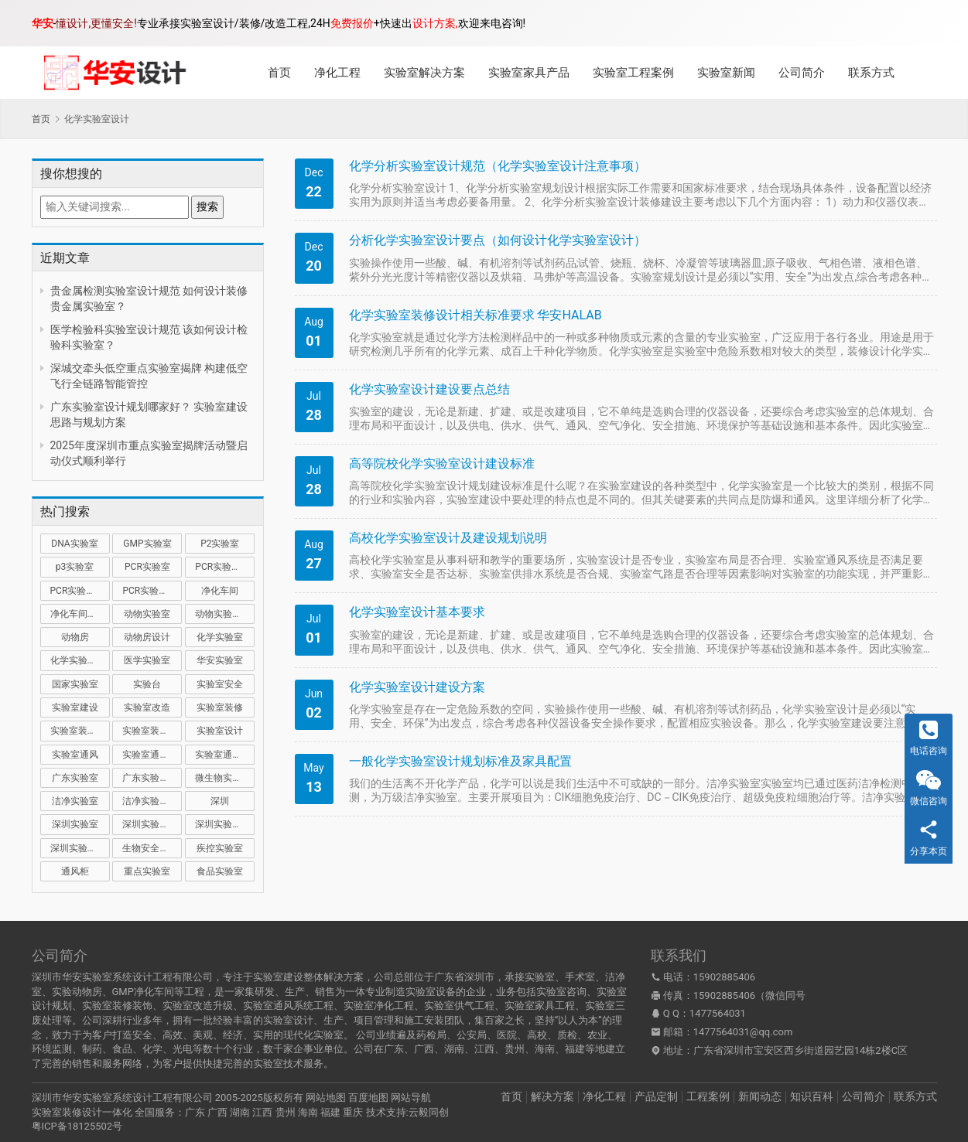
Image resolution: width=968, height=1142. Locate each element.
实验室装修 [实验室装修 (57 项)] (220, 707)
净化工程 (337, 73)
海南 (308, 1112)
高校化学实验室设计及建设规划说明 (448, 537)
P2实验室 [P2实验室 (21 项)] (219, 543)
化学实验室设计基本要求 (417, 612)
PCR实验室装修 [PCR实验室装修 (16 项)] (80, 590)
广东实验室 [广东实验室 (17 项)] (75, 777)
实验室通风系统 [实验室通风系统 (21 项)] (152, 754)
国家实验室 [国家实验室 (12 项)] (75, 684)
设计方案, (435, 23)
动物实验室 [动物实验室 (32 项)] (147, 613)
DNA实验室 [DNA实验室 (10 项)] (74, 543)
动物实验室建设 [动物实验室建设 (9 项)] (225, 613)
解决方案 (552, 1096)
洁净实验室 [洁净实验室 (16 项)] (75, 801)
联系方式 (871, 73)
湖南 (240, 1112)
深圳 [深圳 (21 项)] (219, 801)
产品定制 (656, 1096)
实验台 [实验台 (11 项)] (147, 684)
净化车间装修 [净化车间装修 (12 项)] (78, 613)
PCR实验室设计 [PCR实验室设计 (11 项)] (152, 590)
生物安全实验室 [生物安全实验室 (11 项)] (152, 848)
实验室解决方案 (424, 73)
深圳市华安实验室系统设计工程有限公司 (122, 1097)
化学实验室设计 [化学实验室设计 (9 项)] (80, 660)
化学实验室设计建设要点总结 (429, 389)
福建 (330, 1112)
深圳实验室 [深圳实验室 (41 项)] (75, 824)
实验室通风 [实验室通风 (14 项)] (75, 754)
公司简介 (801, 73)
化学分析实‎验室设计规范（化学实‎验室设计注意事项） (497, 166)
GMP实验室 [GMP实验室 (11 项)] (147, 543)
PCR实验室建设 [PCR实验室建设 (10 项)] (225, 566)
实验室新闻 (726, 73)
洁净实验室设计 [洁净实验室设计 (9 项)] (152, 801)
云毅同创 (429, 1112)
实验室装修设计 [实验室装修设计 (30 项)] (152, 730)
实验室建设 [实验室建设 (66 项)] (75, 707)
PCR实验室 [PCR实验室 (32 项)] (147, 566)
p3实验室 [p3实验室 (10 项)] (75, 566)
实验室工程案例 (633, 73)
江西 (262, 1112)
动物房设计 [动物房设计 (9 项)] (147, 637)
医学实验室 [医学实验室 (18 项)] (147, 660)
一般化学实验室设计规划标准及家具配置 (460, 761)
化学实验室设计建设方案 (417, 687)
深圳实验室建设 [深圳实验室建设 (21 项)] (152, 824)
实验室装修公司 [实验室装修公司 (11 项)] (80, 730)
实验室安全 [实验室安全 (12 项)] (220, 684)
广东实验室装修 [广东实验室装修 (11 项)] (152, 777)
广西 (217, 1112)
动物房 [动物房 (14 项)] (75, 637)
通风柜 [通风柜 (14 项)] (75, 871)
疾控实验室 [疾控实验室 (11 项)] (220, 848)
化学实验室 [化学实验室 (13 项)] (220, 637)
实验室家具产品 (529, 73)
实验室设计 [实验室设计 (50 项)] (220, 730)
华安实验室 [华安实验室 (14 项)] (220, 660)
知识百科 (811, 1096)
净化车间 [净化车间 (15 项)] (219, 590)
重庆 (353, 1112)
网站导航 (411, 1097)
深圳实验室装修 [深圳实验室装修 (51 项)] (225, 824)
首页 (279, 73)
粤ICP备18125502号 (77, 1126)
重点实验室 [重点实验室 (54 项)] (147, 871)
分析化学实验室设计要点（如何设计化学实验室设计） (497, 240)
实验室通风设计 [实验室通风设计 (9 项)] (225, 754)
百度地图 (368, 1097)
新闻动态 (760, 1096)
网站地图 (326, 1097)
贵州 (285, 1112)
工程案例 (708, 1096)
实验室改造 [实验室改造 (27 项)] (147, 707)
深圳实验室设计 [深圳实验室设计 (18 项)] (80, 848)
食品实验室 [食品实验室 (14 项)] (220, 871)
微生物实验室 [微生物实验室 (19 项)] (223, 777)
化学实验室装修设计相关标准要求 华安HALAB (475, 315)
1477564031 (717, 1013)
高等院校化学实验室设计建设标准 (442, 463)
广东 (195, 1112)
